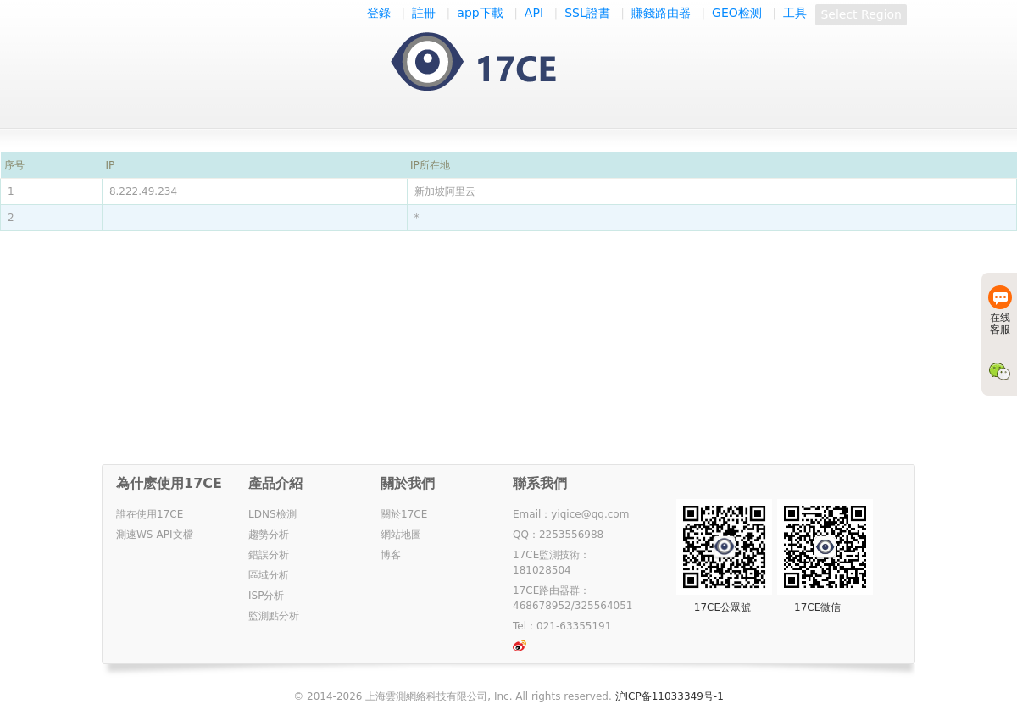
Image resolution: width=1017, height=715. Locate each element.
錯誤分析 (268, 555)
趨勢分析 (268, 534)
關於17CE (404, 514)
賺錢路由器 (661, 12)
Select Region (861, 14)
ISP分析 (266, 595)
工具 (795, 12)
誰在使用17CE (149, 514)
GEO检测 (737, 12)
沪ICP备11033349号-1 (669, 696)
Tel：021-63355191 (562, 626)
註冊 (424, 12)
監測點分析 (273, 616)
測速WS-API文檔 (154, 534)
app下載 (480, 12)
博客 (391, 555)
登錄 (379, 12)
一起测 (490, 63)
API (534, 12)
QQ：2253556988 (558, 534)
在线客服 (1000, 310)
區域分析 (268, 575)
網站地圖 (401, 534)
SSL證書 (587, 12)
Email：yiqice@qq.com (571, 514)
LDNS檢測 (272, 514)
